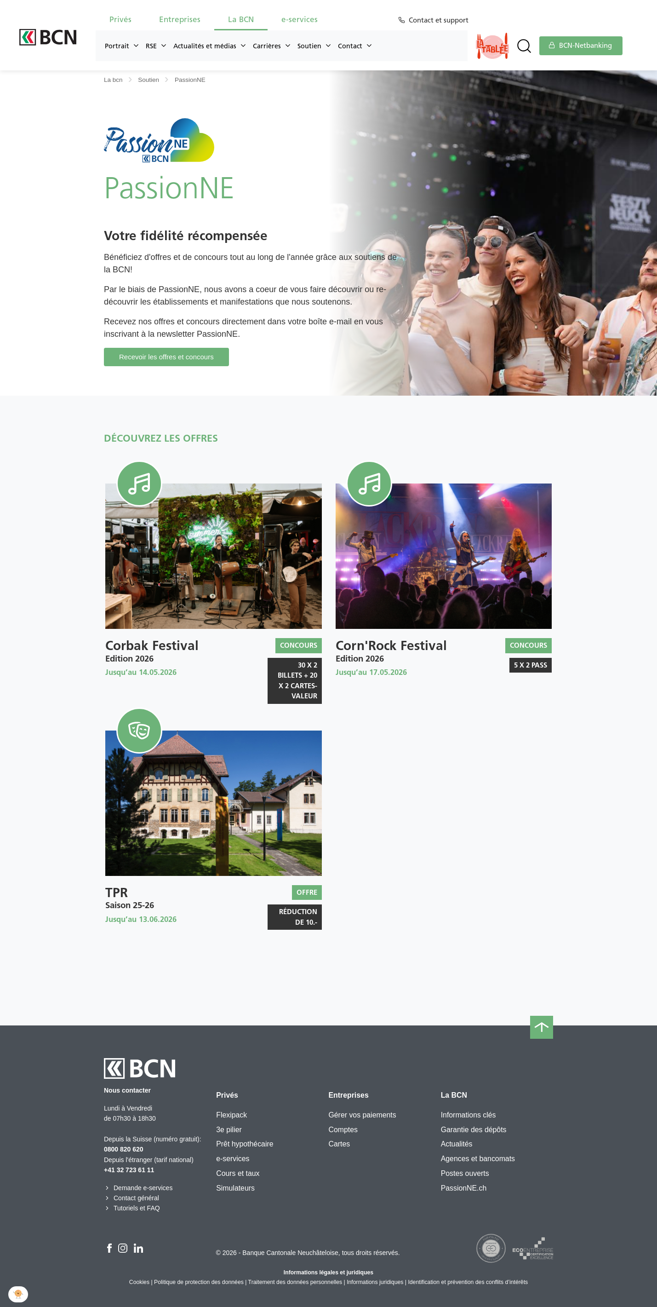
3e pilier (229, 1130)
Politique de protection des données (199, 1282)
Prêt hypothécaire (244, 1144)
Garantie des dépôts (474, 1130)
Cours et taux (237, 1173)
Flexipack (231, 1115)
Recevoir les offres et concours (166, 357)
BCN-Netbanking (580, 45)
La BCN (241, 19)
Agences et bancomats (478, 1159)
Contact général (131, 1198)
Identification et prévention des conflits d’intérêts (468, 1282)
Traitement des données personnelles (295, 1282)
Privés (120, 19)
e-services (299, 19)
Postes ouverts (465, 1173)
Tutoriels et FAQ (132, 1208)
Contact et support (440, 20)
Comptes (342, 1130)
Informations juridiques (375, 1282)
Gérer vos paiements (362, 1115)
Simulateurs (235, 1188)
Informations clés (468, 1115)
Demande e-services (138, 1188)
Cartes (339, 1144)
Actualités (457, 1144)
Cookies (139, 1282)
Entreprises (179, 19)
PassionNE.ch (464, 1188)
